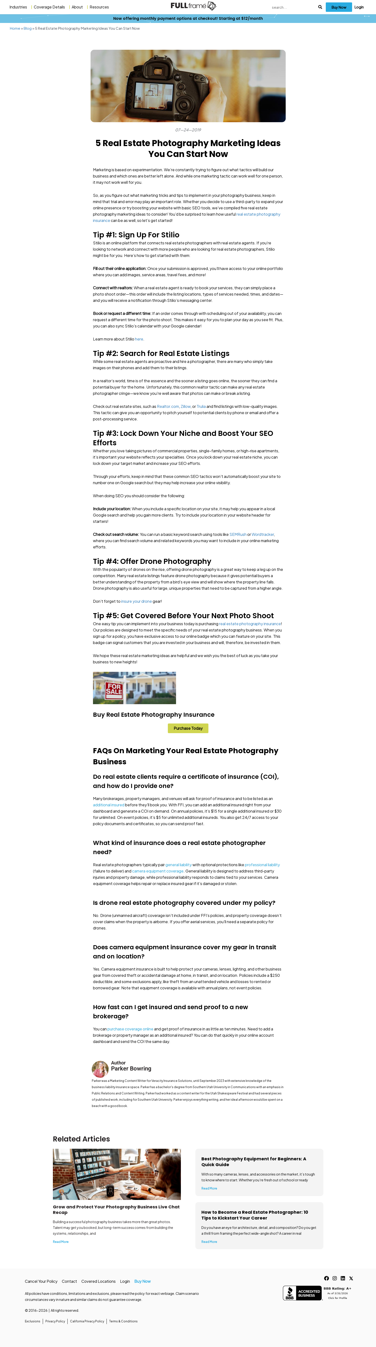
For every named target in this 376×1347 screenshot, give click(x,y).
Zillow (186, 406)
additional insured (108, 804)
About (78, 6)
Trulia (201, 406)
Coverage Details (50, 6)
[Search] (320, 7)
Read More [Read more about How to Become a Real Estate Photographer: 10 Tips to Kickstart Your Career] (209, 1242)
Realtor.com (168, 406)
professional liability (262, 864)
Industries (19, 6)
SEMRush (238, 534)
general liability (178, 864)
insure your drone (136, 601)
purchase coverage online (130, 1028)
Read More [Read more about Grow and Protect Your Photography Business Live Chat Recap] (61, 1242)
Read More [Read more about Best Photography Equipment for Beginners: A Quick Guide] (209, 1188)
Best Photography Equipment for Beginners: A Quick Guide (253, 1162)
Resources (100, 6)
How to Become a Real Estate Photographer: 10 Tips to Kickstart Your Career (254, 1215)
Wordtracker (263, 534)
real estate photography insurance (250, 623)
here (139, 338)
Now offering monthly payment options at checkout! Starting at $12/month (188, 18)
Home (15, 28)
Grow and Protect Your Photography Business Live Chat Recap (116, 1209)
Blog (28, 28)
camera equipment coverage (158, 870)
